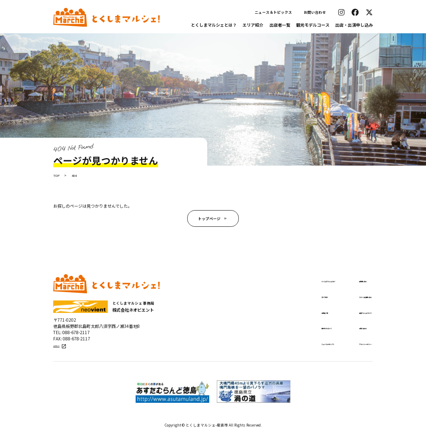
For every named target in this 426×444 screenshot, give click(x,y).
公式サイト (64, 353)
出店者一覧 (280, 25)
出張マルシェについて (345, 317)
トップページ (208, 220)
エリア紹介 (253, 25)
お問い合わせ (315, 12)
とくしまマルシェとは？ (214, 25)
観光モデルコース (312, 25)
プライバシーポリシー (345, 350)
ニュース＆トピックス (273, 12)
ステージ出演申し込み (345, 301)
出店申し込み (336, 284)
